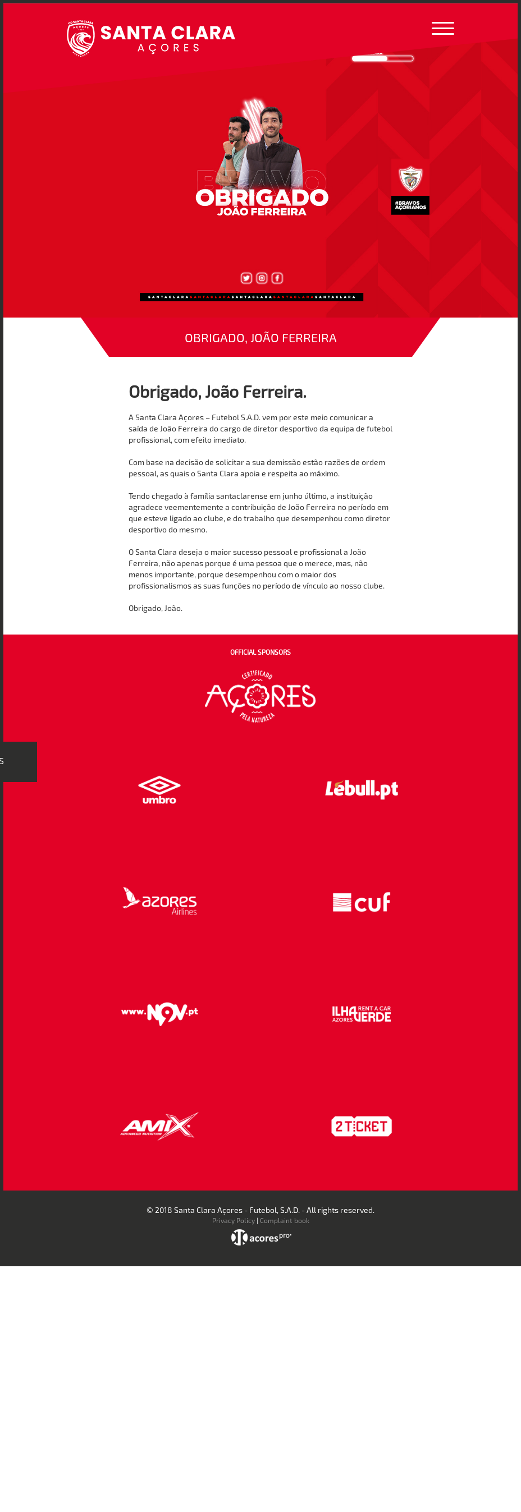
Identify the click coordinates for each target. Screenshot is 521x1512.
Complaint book (284, 1220)
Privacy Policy (233, 1220)
